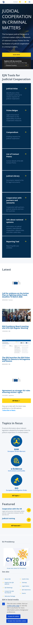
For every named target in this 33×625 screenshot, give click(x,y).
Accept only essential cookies (17, 621)
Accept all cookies (13, 616)
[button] (16, 400)
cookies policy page (13, 605)
